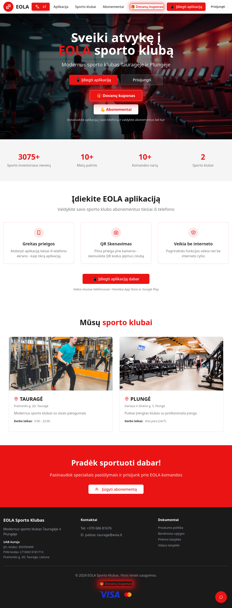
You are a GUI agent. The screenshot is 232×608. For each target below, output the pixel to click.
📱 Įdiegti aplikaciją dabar (116, 278)
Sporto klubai (85, 6)
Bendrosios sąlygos (171, 534)
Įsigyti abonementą (116, 489)
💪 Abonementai (116, 109)
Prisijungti (218, 7)
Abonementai (113, 6)
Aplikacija (60, 6)
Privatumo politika (170, 528)
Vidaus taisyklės (169, 545)
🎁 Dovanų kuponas (147, 6)
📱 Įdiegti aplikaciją (93, 79)
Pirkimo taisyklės (169, 539)
